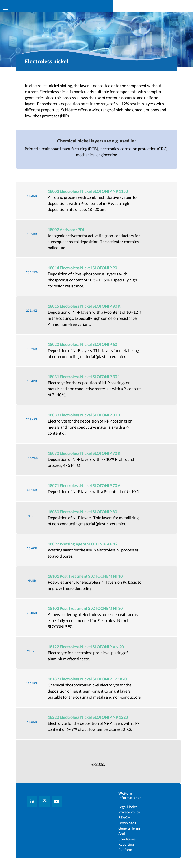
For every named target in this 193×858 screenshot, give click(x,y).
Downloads (127, 823)
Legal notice (127, 806)
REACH (124, 817)
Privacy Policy (129, 812)
